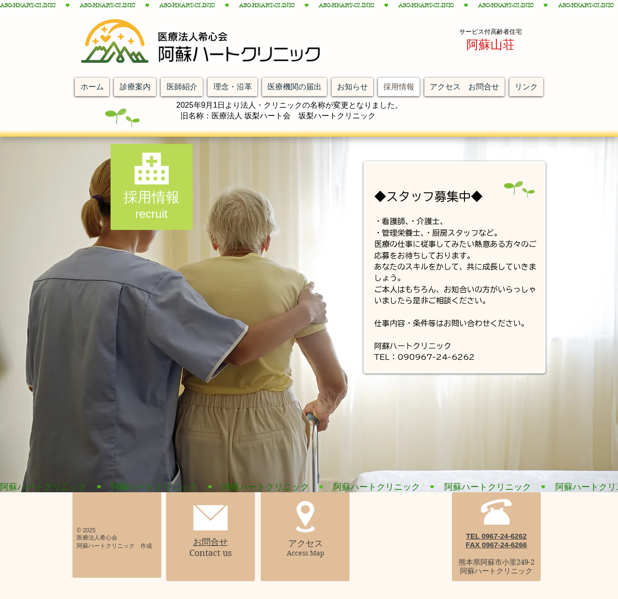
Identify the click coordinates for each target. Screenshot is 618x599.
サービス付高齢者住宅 (490, 31)
